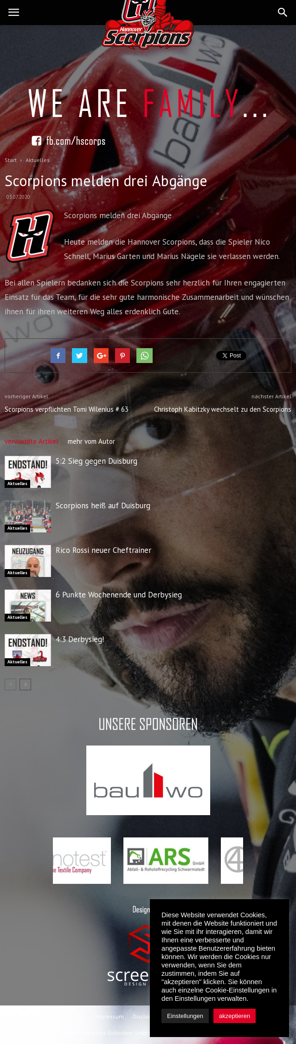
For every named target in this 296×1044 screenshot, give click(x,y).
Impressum (109, 1016)
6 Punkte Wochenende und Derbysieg (119, 595)
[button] (283, 12)
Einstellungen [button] (185, 1015)
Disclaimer (146, 1016)
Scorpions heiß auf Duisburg (103, 505)
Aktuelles (17, 483)
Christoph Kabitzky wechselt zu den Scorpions (222, 409)
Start (11, 159)
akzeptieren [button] (234, 1015)
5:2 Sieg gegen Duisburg (96, 461)
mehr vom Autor (91, 441)
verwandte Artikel (31, 441)
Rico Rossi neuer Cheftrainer (103, 550)
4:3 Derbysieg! (80, 639)
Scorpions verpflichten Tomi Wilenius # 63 (67, 409)
